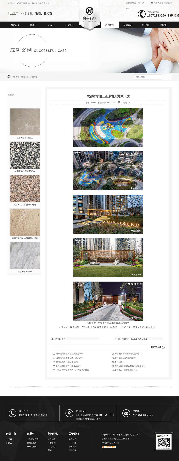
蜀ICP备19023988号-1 (119, 439)
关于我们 (146, 25)
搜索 (167, 77)
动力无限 (115, 443)
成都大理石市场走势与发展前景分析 (130, 366)
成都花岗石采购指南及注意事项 (69, 354)
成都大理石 (119, 362)
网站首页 (15, 25)
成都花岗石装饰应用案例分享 (127, 354)
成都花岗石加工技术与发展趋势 (69, 358)
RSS (141, 3)
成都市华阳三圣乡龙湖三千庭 (134, 339)
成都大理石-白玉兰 (25, 138)
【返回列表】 (156, 347)
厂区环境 (72, 443)
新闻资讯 (127, 25)
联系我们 (164, 25)
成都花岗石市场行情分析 (125, 358)
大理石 (33, 25)
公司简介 (72, 439)
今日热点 (52, 439)
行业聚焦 (52, 443)
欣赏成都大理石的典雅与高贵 (68, 366)
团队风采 (72, 450)
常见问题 (52, 446)
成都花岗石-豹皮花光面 (25, 171)
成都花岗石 (32, 443)
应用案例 (109, 25)
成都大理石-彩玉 (25, 271)
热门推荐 (17, 102)
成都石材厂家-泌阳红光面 (25, 204)
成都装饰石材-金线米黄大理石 (25, 238)
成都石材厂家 (33, 439)
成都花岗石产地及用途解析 (67, 362)
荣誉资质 (72, 446)
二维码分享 (126, 103)
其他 (50, 450)
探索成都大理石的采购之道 (126, 370)
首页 (23, 77)
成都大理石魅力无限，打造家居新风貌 (72, 370)
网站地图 (131, 3)
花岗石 (51, 25)
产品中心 (69, 25)
